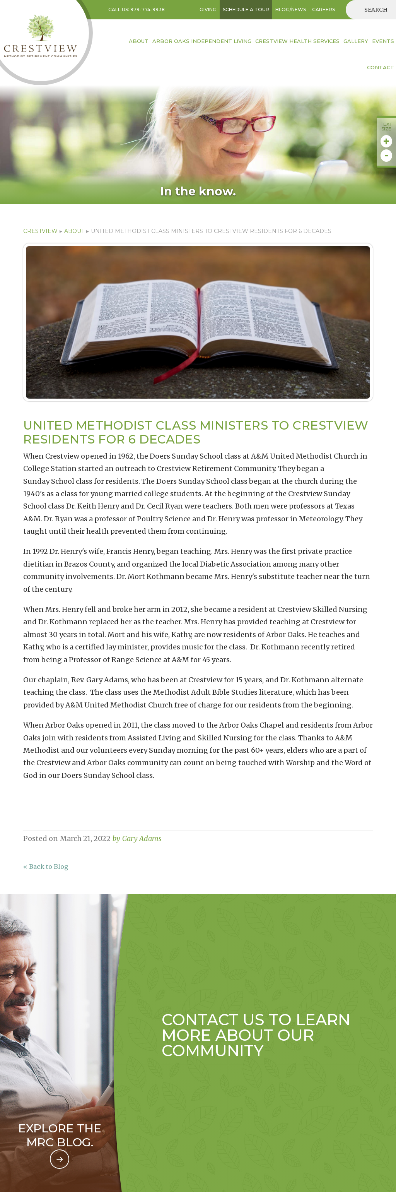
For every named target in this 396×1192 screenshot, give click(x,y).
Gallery (355, 41)
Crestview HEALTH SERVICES (297, 41)
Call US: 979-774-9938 (136, 9)
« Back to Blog (45, 866)
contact (380, 67)
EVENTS (383, 41)
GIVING (208, 9)
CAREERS (323, 9)
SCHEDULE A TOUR (246, 9)
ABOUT (74, 231)
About (138, 41)
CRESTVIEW (40, 231)
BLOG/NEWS (290, 9)
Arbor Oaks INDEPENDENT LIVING (201, 41)
